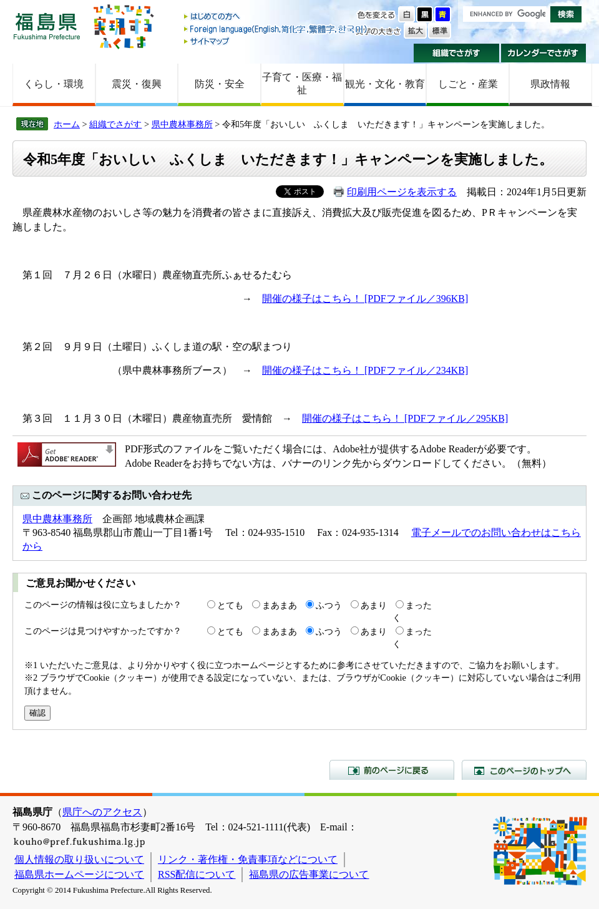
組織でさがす (456, 53)
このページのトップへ (524, 770)
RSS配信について (196, 874)
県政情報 (550, 84)
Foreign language (276, 29)
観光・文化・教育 (385, 84)
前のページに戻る (391, 770)
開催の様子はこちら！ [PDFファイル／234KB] (365, 370)
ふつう (329, 605)
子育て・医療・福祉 (302, 83)
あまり (374, 605)
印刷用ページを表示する (402, 192)
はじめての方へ (276, 17)
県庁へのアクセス (102, 812)
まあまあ (279, 605)
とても (230, 605)
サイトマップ (276, 41)
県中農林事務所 (182, 124)
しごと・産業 (468, 84)
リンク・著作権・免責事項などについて (248, 859)
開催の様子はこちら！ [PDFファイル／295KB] (405, 418)
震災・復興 (137, 84)
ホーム (67, 124)
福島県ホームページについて (79, 874)
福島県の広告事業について (309, 874)
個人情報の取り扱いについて (79, 859)
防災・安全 (220, 84)
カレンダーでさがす (544, 53)
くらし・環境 (54, 84)
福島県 (46, 26)
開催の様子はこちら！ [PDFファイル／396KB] (365, 298)
